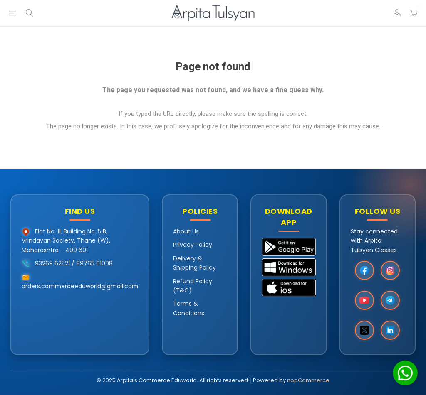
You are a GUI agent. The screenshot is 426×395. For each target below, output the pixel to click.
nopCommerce (308, 380)
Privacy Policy (192, 244)
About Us (186, 231)
